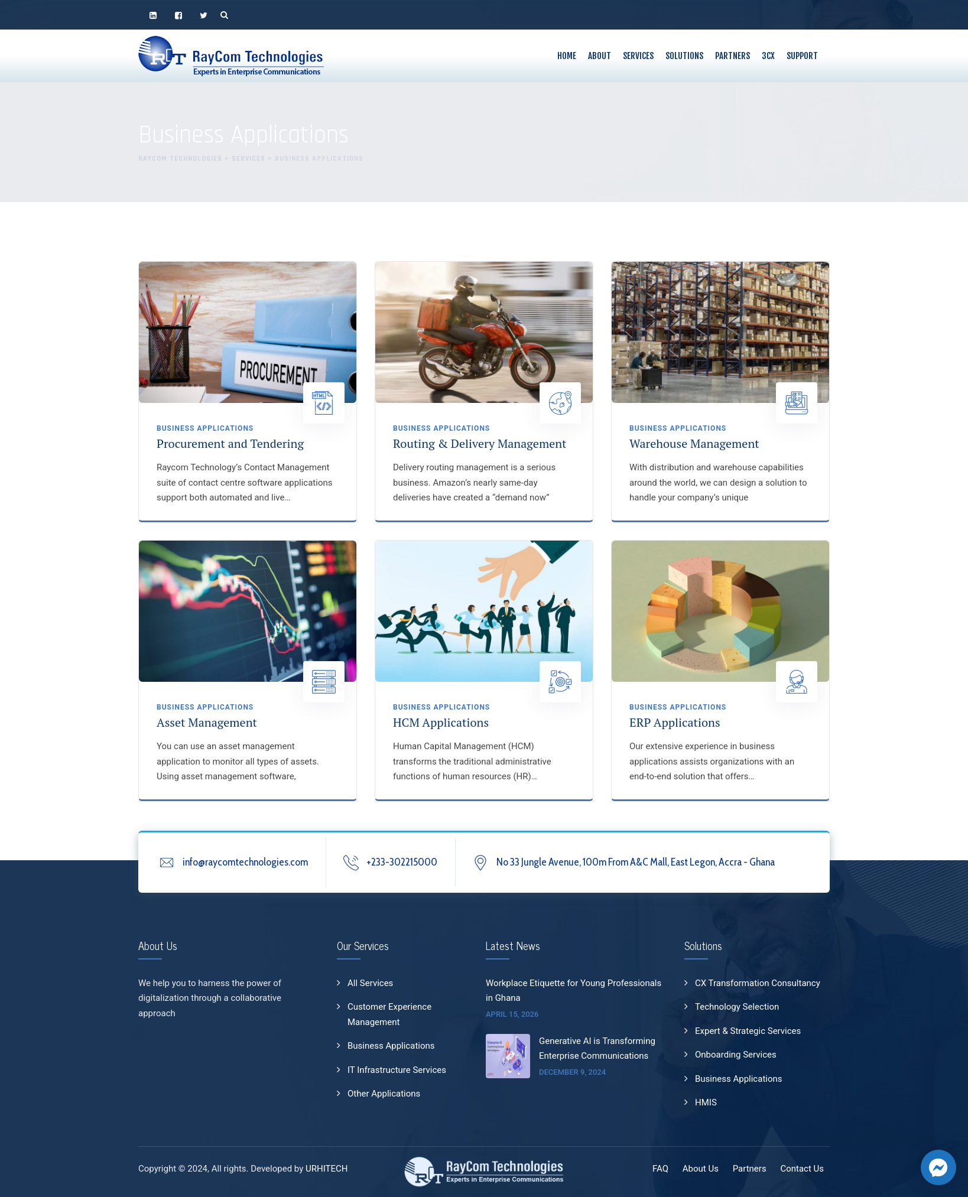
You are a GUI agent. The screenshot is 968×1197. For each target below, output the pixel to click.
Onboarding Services (736, 1054)
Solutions (684, 55)
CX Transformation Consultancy (757, 983)
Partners (732, 55)
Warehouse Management (694, 443)
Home (566, 55)
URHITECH (326, 1168)
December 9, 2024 (572, 1072)
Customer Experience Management (389, 1014)
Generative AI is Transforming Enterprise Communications (597, 1049)
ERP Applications (674, 722)
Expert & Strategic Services (748, 1031)
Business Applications (205, 428)
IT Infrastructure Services (396, 1070)
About (599, 55)
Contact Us (802, 1168)
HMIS (706, 1102)
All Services (370, 983)
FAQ (660, 1168)
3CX (768, 55)
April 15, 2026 (512, 1014)
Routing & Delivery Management (480, 443)
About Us (701, 1168)
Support (802, 55)
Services (638, 55)
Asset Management (207, 722)
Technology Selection (737, 1006)
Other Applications (383, 1093)
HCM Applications (441, 722)
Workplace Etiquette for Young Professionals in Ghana (573, 991)
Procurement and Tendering (230, 443)
